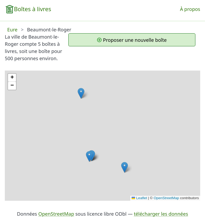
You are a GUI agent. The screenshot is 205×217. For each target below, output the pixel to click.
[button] (81, 93)
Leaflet (139, 198)
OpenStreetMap (166, 198)
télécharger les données (161, 214)
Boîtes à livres (32, 9)
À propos (190, 9)
